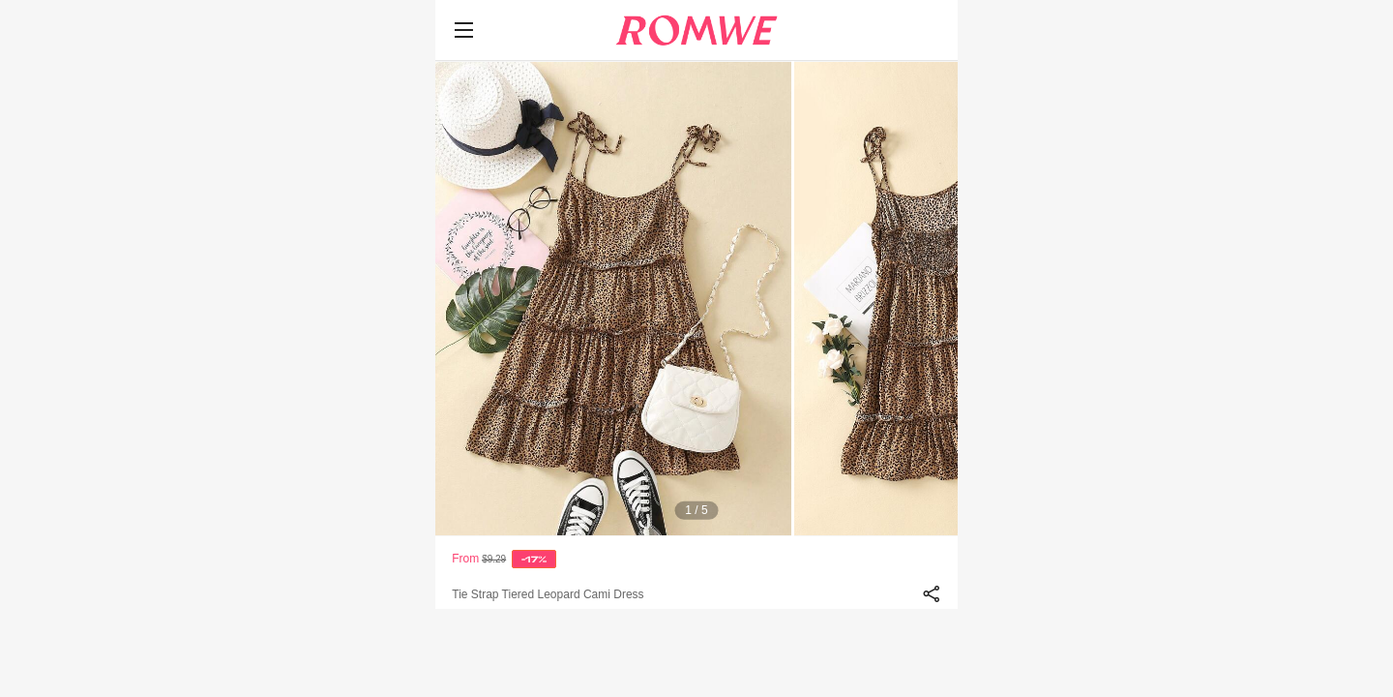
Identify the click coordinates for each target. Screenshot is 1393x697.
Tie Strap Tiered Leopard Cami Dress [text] (547, 594)
